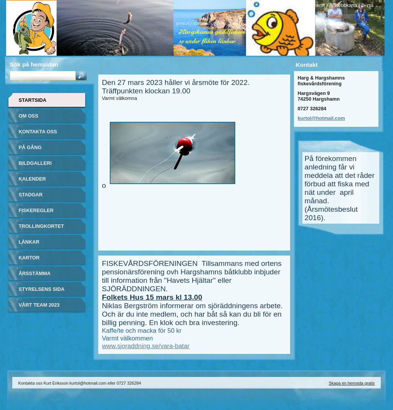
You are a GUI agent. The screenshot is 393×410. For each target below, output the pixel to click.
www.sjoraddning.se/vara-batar (146, 346)
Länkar (29, 242)
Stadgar (31, 195)
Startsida (32, 100)
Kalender (32, 179)
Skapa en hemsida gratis (352, 383)
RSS (370, 5)
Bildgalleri (35, 163)
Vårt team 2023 (39, 305)
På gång (30, 147)
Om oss (28, 116)
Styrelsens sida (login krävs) (41, 291)
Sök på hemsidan (34, 64)
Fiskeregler (36, 210)
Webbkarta (346, 5)
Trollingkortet (41, 226)
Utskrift (317, 5)
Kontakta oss (38, 131)
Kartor (29, 258)
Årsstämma (35, 273)
